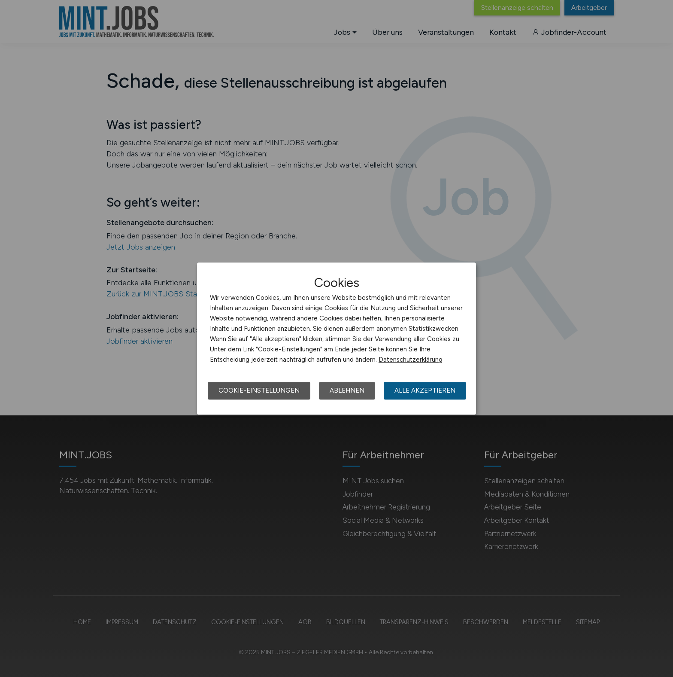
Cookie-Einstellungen (259, 390)
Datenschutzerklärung (411, 359)
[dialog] (336, 338)
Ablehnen (347, 390)
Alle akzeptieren (424, 390)
